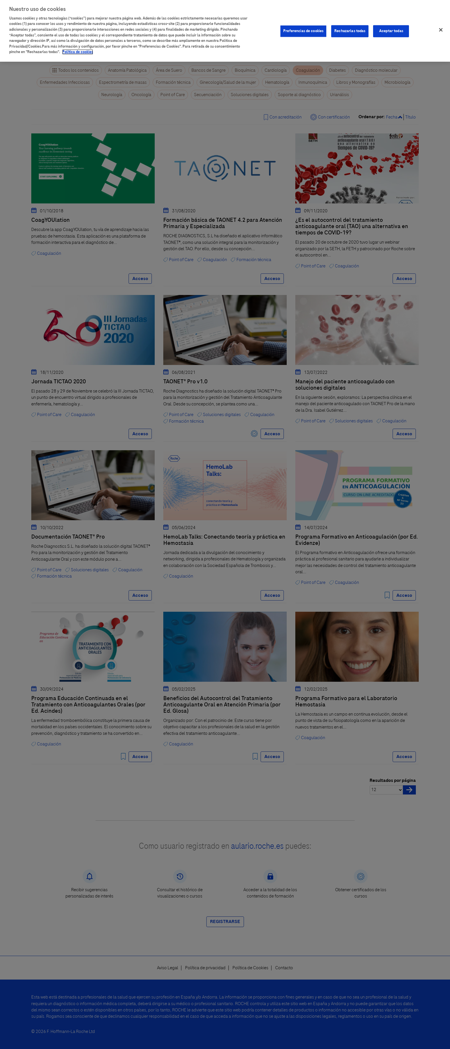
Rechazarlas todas (349, 26)
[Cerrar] (441, 25)
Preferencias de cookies (303, 26)
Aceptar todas (391, 26)
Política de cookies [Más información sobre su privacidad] (77, 47)
